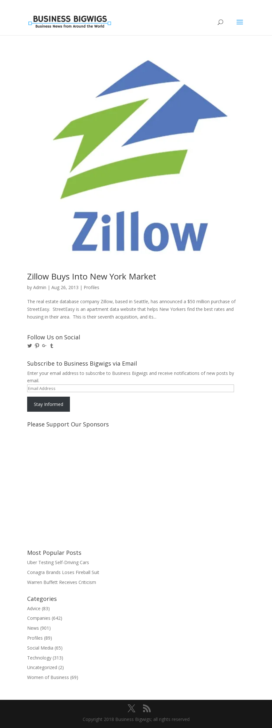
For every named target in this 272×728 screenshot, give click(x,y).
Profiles (91, 287)
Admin (39, 287)
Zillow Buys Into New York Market (91, 276)
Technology (39, 658)
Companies (38, 618)
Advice (34, 608)
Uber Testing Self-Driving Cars (58, 562)
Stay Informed (48, 404)
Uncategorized (42, 667)
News (33, 628)
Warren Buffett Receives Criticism (61, 582)
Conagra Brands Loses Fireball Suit (63, 572)
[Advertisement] (56, 454)
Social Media (40, 648)
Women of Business (48, 677)
